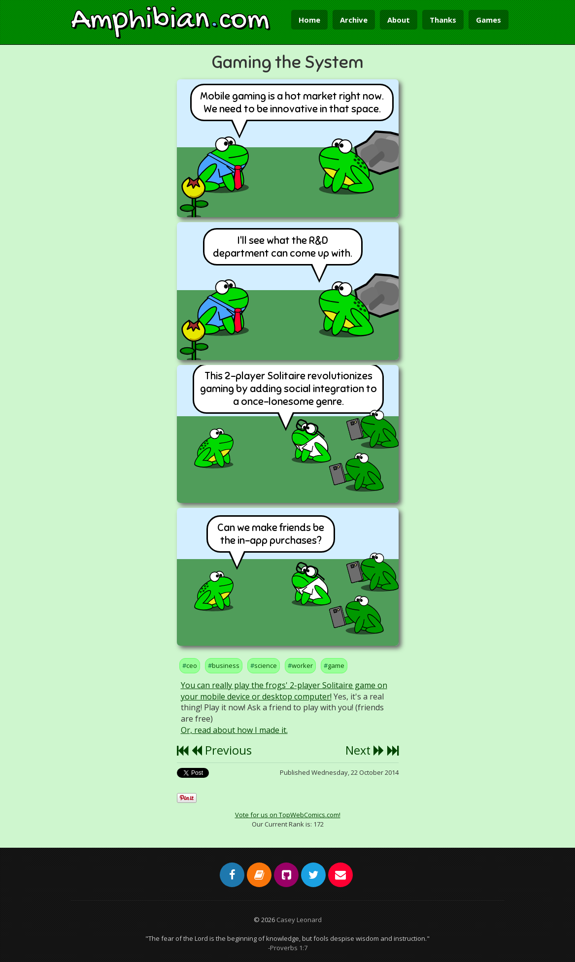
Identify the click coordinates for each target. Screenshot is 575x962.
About (398, 20)
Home (309, 20)
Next (364, 750)
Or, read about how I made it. (234, 730)
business (225, 665)
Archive (354, 20)
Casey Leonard (299, 919)
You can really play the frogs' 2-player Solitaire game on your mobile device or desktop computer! (284, 691)
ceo (191, 665)
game (336, 665)
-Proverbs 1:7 (287, 947)
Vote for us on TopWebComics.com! (287, 814)
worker (302, 665)
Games (488, 20)
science (265, 665)
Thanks (443, 20)
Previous (221, 750)
